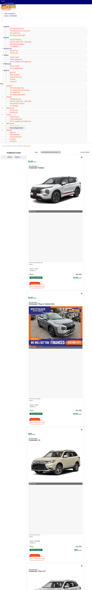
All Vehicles (9, 146)
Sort (36, 152)
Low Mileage (14, 46)
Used (14, 146)
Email (6, 563)
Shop (4, 367)
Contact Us (13, 81)
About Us (6, 70)
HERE (28, 433)
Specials (6, 37)
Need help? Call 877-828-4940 (46, 588)
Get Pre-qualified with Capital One (20, 62)
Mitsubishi (19, 146)
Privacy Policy (32, 579)
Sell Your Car (14, 53)
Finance (6, 55)
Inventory (6, 26)
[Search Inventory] (28, 466)
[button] (6, 9)
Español (3, 1)
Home (3, 146)
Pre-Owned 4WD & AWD (17, 35)
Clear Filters (84, 152)
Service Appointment (16, 68)
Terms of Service (43, 579)
